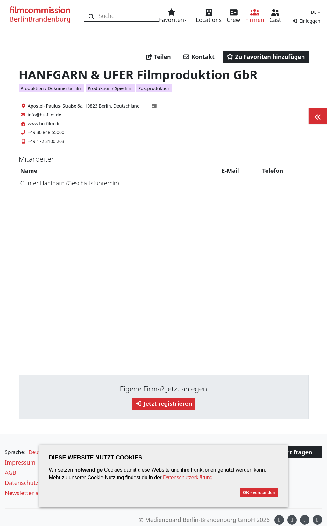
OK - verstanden (259, 492)
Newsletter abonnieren (36, 493)
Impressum (20, 462)
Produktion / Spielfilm (110, 88)
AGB (10, 472)
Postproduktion (154, 88)
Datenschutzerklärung (188, 477)
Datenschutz (21, 483)
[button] (314, 12)
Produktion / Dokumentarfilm (51, 88)
